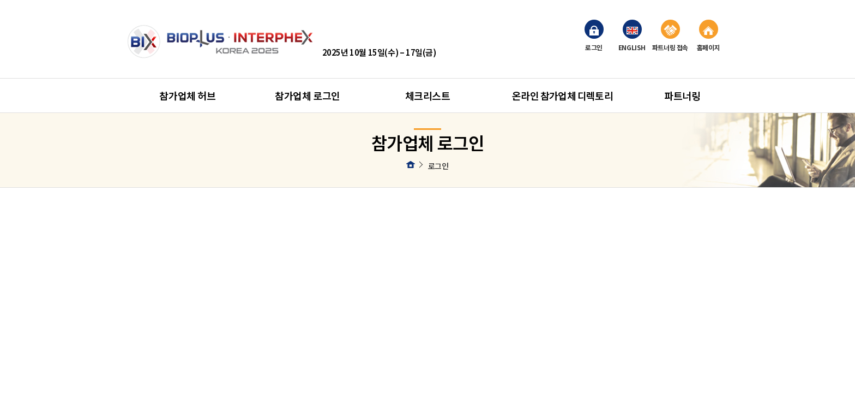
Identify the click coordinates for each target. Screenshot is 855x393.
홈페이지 (708, 36)
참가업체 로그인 (307, 95)
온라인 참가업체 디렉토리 (562, 95)
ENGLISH (632, 36)
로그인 (594, 36)
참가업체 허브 (187, 95)
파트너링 (682, 95)
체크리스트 (427, 95)
